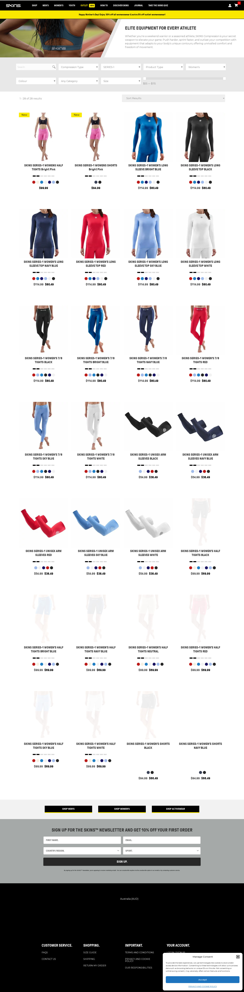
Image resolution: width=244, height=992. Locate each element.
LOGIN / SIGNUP (176, 952)
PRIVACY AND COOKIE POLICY (203, 986)
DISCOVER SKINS (121, 5)
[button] (237, 956)
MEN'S (46, 5)
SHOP (34, 5)
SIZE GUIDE (90, 952)
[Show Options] (118, 850)
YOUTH (72, 5)
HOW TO (104, 5)
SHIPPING (89, 959)
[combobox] (81, 850)
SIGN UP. (122, 861)
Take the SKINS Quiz (158, 5)
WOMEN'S (58, 5)
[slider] (144, 78)
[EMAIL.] (162, 840)
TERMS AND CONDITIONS (139, 952)
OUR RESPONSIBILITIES (138, 967)
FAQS (45, 952)
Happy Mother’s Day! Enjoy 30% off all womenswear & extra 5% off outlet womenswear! (122, 14)
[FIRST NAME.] (82, 840)
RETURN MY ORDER (94, 965)
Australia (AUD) (121, 899)
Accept (202, 979)
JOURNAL (138, 5)
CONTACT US (49, 959)
